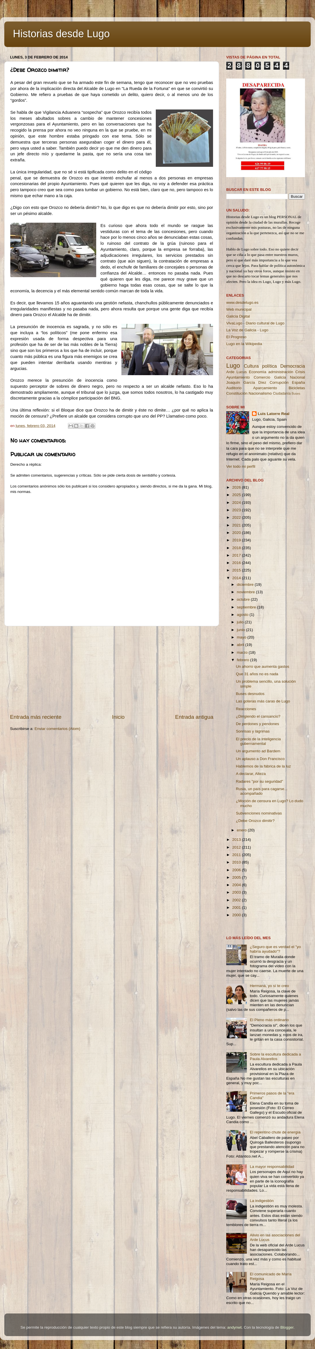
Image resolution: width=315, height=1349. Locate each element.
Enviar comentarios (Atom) (57, 729)
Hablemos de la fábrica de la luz (263, 766)
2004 (237, 885)
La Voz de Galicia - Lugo (247, 330)
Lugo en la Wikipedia (244, 344)
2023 (237, 510)
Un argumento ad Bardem (258, 751)
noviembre (246, 592)
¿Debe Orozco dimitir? (255, 821)
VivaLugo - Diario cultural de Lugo (255, 323)
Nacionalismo (260, 393)
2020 (237, 532)
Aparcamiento (265, 388)
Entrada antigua (194, 717)
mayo (242, 637)
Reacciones (246, 709)
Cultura (251, 366)
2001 (237, 907)
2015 (237, 570)
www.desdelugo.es (242, 302)
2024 (237, 502)
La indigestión (261, 1201)
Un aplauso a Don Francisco (260, 759)
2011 (237, 855)
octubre (244, 599)
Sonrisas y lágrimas (253, 731)
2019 (237, 540)
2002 (237, 900)
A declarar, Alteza (251, 774)
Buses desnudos (250, 694)
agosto (243, 614)
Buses (296, 393)
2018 (237, 548)
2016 (237, 563)
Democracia (292, 366)
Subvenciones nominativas (259, 813)
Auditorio (233, 388)
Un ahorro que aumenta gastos (262, 666)
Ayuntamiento (238, 377)
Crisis (300, 372)
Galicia (280, 377)
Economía (257, 372)
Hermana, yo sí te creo (269, 986)
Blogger (287, 1327)
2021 (237, 525)
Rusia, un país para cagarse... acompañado (262, 791)
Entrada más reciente (36, 717)
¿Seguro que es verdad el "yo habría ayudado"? (275, 949)
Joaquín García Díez (246, 382)
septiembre (247, 607)
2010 (237, 862)
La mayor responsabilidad (272, 1166)
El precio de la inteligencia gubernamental (258, 741)
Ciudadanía (282, 393)
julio (241, 622)
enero (242, 830)
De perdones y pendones (257, 724)
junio (241, 630)
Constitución (236, 393)
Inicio (118, 717)
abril (241, 645)
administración (280, 372)
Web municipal (238, 309)
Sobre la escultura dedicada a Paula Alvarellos (275, 1056)
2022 (237, 517)
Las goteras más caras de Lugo (263, 701)
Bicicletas (297, 388)
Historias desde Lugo (61, 34)
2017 (237, 555)
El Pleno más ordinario (269, 1020)
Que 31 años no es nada (257, 674)
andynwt (234, 1327)
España (298, 382)
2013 (237, 839)
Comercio (262, 377)
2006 (237, 870)
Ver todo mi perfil (240, 466)
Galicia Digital (238, 316)
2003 (237, 892)
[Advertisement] (112, 670)
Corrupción (278, 382)
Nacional (297, 377)
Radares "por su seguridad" (259, 781)
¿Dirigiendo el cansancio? (258, 716)
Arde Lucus (236, 372)
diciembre (246, 584)
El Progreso (236, 337)
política (269, 366)
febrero (243, 660)
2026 (237, 487)
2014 (237, 578)
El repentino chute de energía (275, 1132)
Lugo (233, 365)
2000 (237, 915)
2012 (237, 847)
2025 (237, 495)
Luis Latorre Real (273, 414)
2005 (237, 877)
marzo (243, 652)
